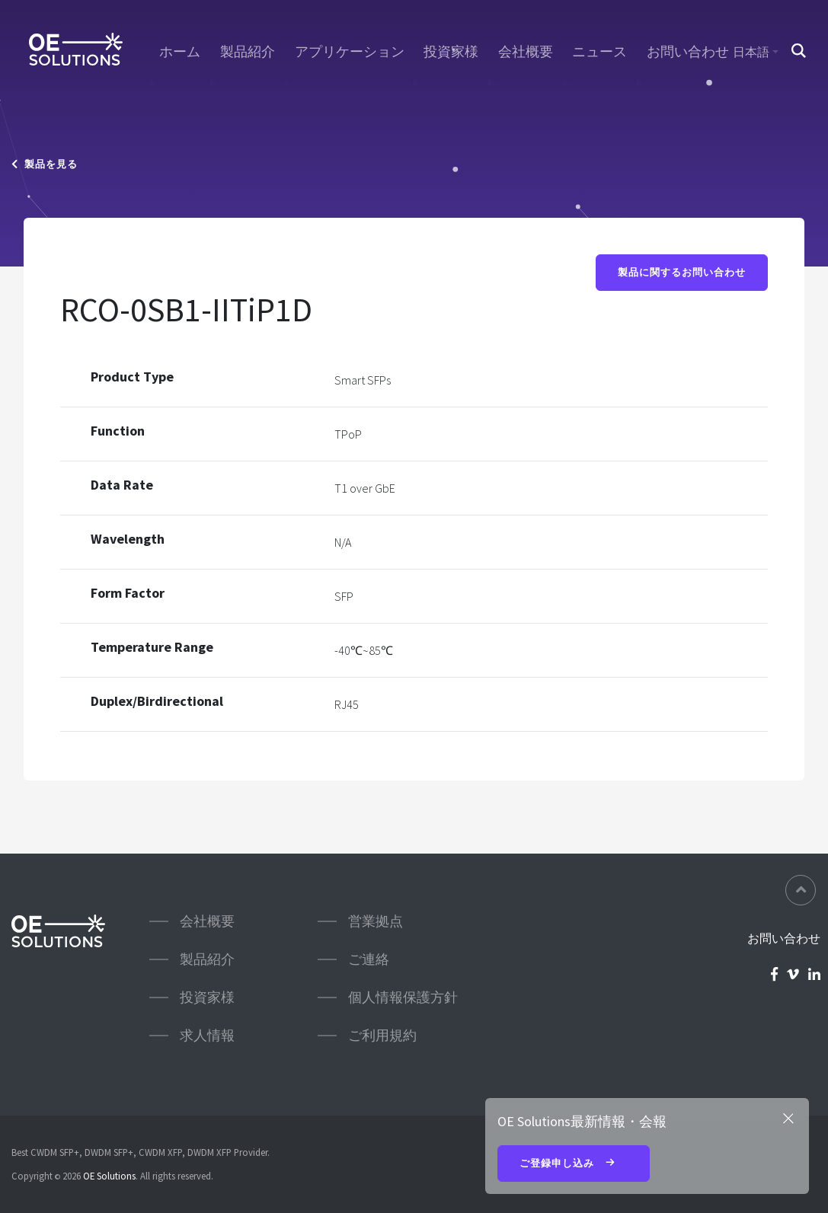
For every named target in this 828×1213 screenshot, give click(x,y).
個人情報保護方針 (403, 997)
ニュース (599, 51)
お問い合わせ (688, 51)
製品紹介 (247, 51)
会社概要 (525, 51)
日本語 (751, 51)
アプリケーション (349, 51)
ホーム (179, 51)
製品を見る (44, 164)
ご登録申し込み (573, 1164)
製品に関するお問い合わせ (682, 272)
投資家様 (451, 51)
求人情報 (207, 1035)
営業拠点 (375, 921)
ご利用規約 (382, 1035)
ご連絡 (368, 959)
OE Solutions (109, 1176)
